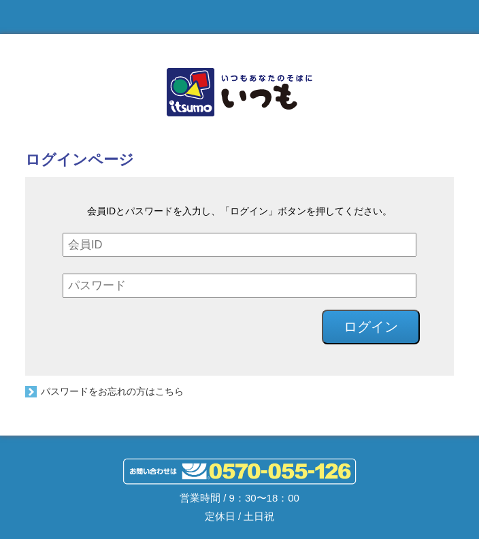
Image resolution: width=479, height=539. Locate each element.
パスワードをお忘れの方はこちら (112, 391)
